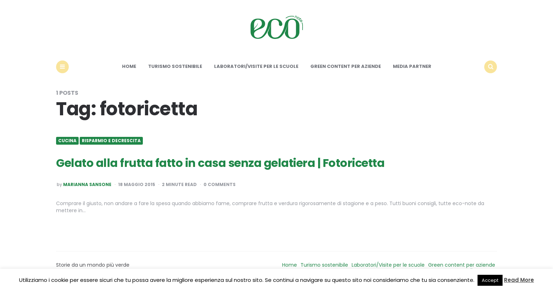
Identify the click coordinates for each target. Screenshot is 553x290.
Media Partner (412, 66)
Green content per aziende (345, 66)
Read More (519, 280)
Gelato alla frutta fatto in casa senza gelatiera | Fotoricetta (220, 163)
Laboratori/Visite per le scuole (256, 66)
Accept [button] (490, 280)
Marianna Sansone (87, 184)
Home (129, 66)
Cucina (67, 140)
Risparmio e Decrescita (111, 140)
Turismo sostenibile (175, 66)
